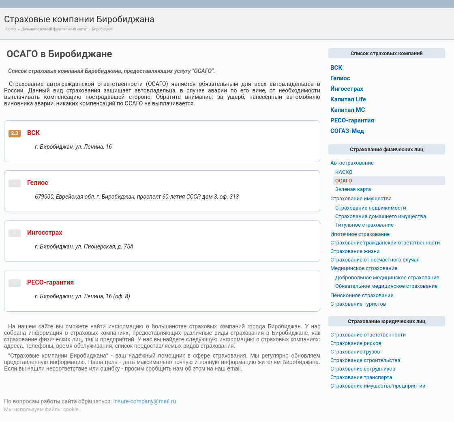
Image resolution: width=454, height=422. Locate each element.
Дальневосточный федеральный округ (54, 29)
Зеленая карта (353, 189)
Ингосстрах (44, 232)
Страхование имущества (361, 198)
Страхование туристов (358, 304)
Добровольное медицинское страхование (387, 277)
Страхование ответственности (368, 335)
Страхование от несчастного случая (375, 260)
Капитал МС (347, 110)
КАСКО (343, 172)
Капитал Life (348, 99)
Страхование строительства (365, 360)
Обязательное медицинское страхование (386, 286)
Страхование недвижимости (370, 208)
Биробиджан (103, 29)
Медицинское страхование (363, 268)
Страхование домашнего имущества (380, 216)
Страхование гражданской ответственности (385, 243)
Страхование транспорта (361, 377)
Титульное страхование (364, 225)
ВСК (33, 133)
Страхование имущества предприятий (378, 386)
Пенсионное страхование (361, 295)
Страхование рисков (355, 343)
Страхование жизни (355, 251)
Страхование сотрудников (362, 369)
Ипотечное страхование (360, 234)
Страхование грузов (355, 352)
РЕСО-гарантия (50, 282)
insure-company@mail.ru (144, 401)
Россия (10, 29)
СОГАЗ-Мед (347, 131)
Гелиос (37, 182)
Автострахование (352, 163)
